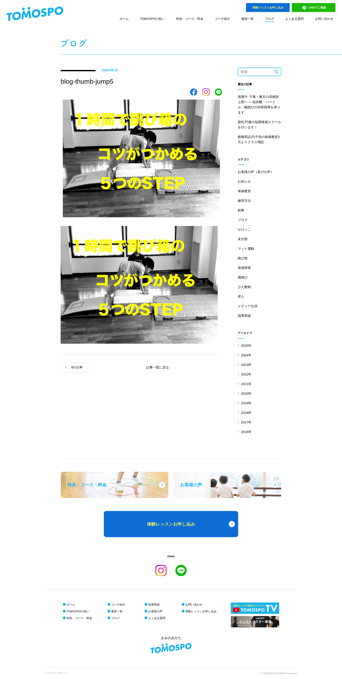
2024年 (246, 355)
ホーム (124, 18)
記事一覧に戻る (157, 367)
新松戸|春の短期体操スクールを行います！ (259, 124)
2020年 (246, 393)
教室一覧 (247, 18)
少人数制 (244, 287)
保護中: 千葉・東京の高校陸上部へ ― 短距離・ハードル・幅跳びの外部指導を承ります (259, 104)
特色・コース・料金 (189, 18)
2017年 (246, 422)
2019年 (246, 403)
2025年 (246, 345)
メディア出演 (247, 306)
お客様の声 (155, 611)
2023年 (246, 365)
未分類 (243, 239)
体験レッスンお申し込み (201, 611)
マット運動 (246, 248)
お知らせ (244, 181)
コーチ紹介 (222, 18)
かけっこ (244, 229)
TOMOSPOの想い (152, 18)
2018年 (246, 412)
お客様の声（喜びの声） (256, 172)
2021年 (246, 384)
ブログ (269, 18)
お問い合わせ (324, 18)
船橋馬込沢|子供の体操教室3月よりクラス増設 (259, 139)
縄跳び (243, 277)
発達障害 (244, 268)
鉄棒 (241, 210)
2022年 (246, 374)
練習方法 (244, 200)
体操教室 (244, 191)
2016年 (246, 432)
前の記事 (76, 367)
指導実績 (244, 315)
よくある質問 (294, 18)
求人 (241, 296)
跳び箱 (243, 258)
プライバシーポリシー (56, 673)
